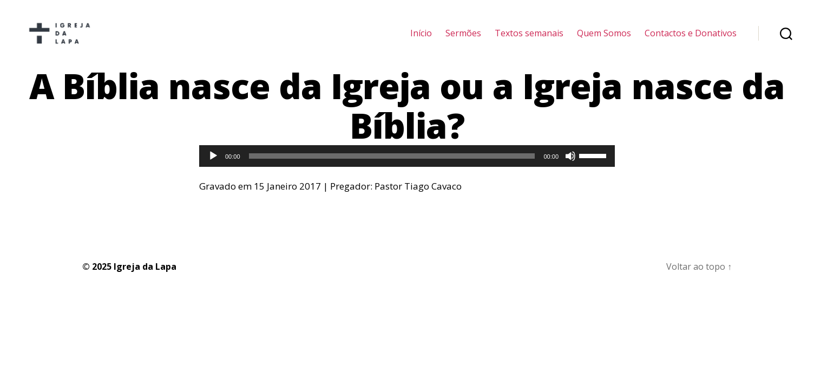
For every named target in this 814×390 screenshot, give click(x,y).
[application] (407, 169)
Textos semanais (529, 39)
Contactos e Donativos (691, 39)
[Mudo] (570, 169)
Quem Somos (604, 39)
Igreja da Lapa (145, 279)
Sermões (463, 39)
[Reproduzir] (213, 169)
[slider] (392, 169)
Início (421, 39)
